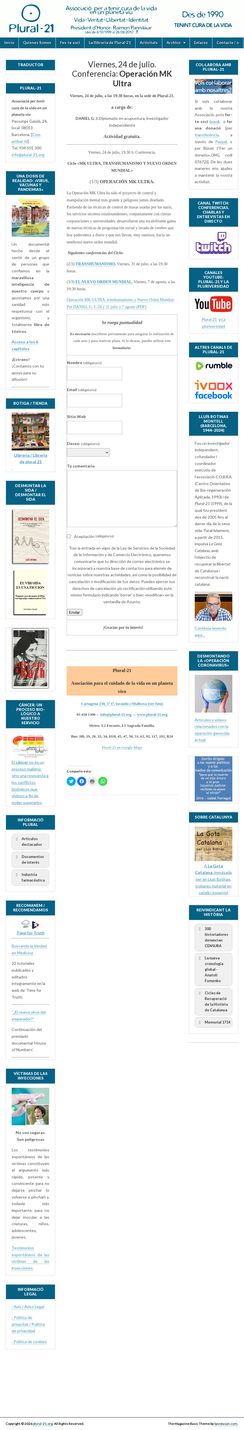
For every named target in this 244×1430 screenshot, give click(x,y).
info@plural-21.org (116, 714)
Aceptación (90, 536)
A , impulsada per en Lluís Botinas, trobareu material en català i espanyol (213, 879)
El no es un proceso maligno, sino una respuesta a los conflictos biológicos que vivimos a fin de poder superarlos (30, 782)
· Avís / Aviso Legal (28, 1306)
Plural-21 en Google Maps (122, 747)
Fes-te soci (70, 42)
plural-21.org (43, 1423)
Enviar (74, 612)
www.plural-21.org (152, 714)
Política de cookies (30, 1341)
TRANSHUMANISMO (95, 264)
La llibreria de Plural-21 (110, 42)
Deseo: (83, 443)
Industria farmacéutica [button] (29, 877)
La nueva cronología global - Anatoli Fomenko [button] (210, 969)
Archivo (174, 42)
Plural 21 (209, 319)
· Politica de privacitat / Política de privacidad (28, 1324)
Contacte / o (228, 42)
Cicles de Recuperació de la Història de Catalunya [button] (212, 1001)
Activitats (149, 42)
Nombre (84, 362)
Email (82, 389)
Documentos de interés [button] (29, 859)
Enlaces (201, 42)
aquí (214, 121)
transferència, (207, 134)
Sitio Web (76, 416)
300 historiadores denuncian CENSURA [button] (212, 937)
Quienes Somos (37, 42)
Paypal (221, 141)
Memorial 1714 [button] (213, 1022)
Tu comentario (81, 466)
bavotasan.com (225, 1423)
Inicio (9, 42)
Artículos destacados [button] (28, 841)
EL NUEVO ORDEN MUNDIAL (103, 282)
